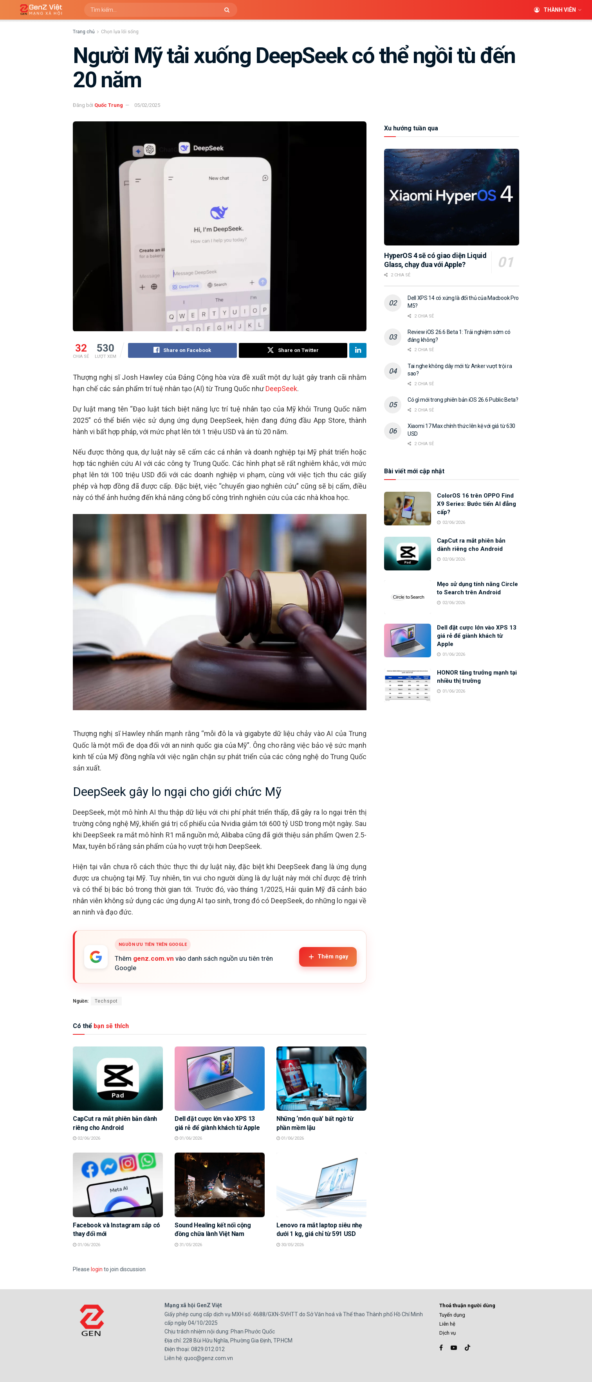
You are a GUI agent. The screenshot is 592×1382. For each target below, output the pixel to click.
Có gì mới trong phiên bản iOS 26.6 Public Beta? (463, 400)
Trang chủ (84, 31)
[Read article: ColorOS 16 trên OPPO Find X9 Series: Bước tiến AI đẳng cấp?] (407, 508)
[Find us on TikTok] (467, 1348)
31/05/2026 (188, 1244)
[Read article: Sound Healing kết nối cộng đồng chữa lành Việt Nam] (220, 1185)
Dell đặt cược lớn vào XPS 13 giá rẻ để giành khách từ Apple (476, 636)
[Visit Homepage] (38, 10)
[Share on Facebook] (182, 350)
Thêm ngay (328, 956)
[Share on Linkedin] (357, 350)
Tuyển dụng (452, 1315)
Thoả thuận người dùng (467, 1306)
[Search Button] (228, 10)
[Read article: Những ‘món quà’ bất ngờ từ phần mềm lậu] (321, 1078)
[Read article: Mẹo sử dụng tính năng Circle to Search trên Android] (407, 597)
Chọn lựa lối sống (120, 31)
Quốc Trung (108, 105)
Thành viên (555, 10)
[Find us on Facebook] (441, 1347)
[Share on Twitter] (293, 350)
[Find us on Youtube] (454, 1347)
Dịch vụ (447, 1333)
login (97, 1269)
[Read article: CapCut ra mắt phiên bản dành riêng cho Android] (118, 1078)
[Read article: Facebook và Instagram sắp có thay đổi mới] (118, 1185)
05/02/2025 (147, 105)
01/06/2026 (188, 1138)
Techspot (106, 1001)
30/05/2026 (290, 1244)
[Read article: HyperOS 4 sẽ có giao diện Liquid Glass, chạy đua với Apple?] (451, 197)
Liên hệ (447, 1324)
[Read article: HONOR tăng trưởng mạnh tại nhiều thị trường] (407, 685)
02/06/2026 (86, 1138)
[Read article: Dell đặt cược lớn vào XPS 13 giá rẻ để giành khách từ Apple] (220, 1078)
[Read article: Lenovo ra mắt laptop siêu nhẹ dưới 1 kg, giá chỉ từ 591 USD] (321, 1185)
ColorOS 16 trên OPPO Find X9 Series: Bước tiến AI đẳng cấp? (476, 504)
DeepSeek (281, 388)
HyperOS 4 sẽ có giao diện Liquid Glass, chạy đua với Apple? (435, 260)
